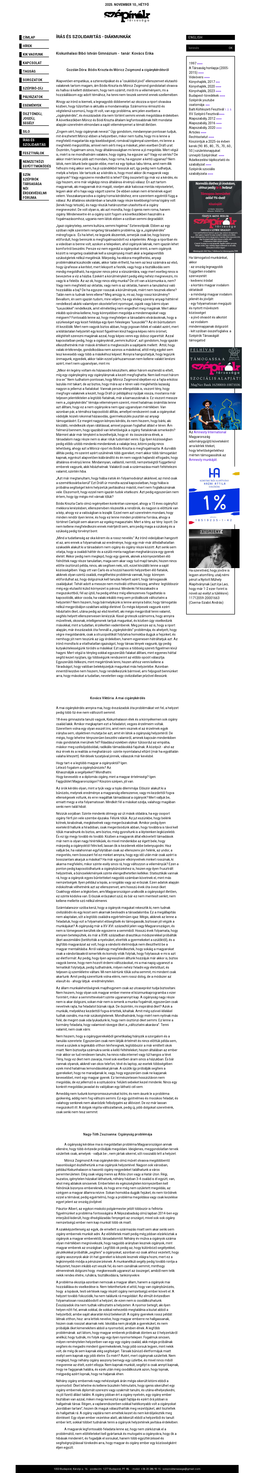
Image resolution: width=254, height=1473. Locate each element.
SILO (26, 131)
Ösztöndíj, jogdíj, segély (32, 118)
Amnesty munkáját (203, 460)
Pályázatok (33, 97)
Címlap (29, 37)
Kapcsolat (32, 63)
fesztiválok (33, 153)
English (195, 37)
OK (230, 48)
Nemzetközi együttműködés (36, 164)
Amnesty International (210, 432)
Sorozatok (32, 80)
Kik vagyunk (33, 54)
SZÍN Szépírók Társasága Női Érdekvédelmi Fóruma (35, 186)
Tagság (29, 71)
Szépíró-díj (33, 88)
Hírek (27, 46)
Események (32, 105)
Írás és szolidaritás (34, 142)
